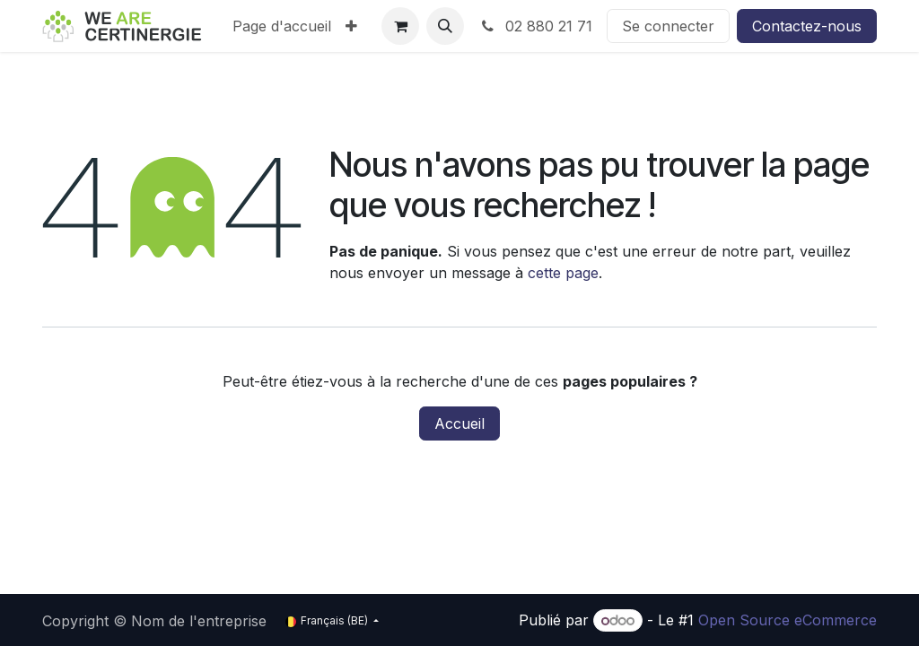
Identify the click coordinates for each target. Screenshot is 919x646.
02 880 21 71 (535, 26)
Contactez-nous (807, 26)
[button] (445, 26)
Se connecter (668, 26)
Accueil (459, 423)
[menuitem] (281, 26)
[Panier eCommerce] (400, 26)
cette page (563, 273)
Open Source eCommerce (787, 620)
